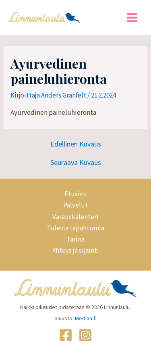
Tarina (75, 239)
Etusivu (75, 194)
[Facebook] (65, 335)
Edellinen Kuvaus (75, 144)
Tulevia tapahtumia (75, 228)
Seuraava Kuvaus (75, 163)
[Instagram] (85, 335)
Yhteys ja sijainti (75, 251)
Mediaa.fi (86, 319)
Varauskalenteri (75, 217)
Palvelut (75, 205)
